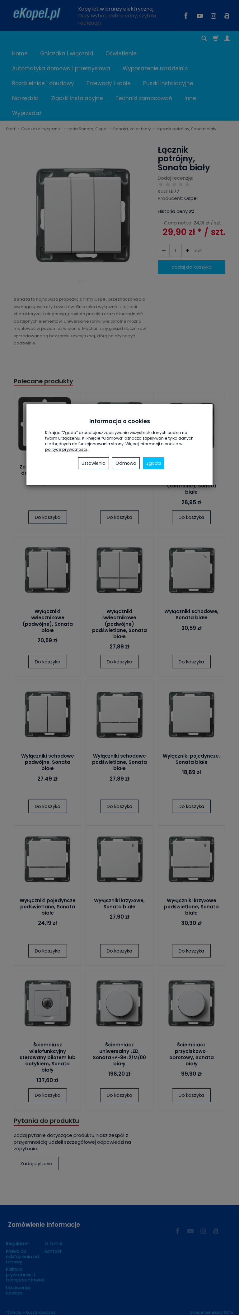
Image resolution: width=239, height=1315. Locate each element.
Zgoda (153, 463)
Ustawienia (93, 463)
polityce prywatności (66, 449)
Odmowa (125, 463)
